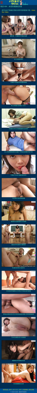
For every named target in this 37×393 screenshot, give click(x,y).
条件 (10, 389)
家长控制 (31, 389)
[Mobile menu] (1, 2)
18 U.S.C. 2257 (17, 389)
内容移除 (25, 389)
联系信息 (5, 389)
